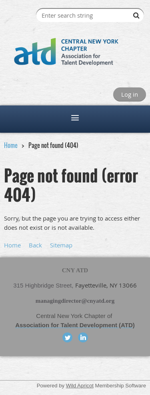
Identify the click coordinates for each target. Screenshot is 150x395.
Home (11, 145)
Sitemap (61, 245)
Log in (129, 94)
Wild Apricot (80, 386)
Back (35, 245)
